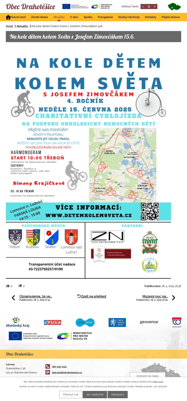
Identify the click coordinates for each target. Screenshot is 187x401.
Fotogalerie (105, 17)
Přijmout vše (70, 394)
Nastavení (118, 394)
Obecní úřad (18, 17)
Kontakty (150, 17)
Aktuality (59, 17)
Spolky (88, 17)
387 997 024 (56, 366)
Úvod (9, 26)
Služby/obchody (129, 17)
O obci (74, 17)
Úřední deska (39, 17)
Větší (154, 6)
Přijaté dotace (171, 17)
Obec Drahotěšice (32, 7)
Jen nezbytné (94, 394)
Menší (143, 6)
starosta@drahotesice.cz (63, 372)
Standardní (148, 6)
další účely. (158, 382)
